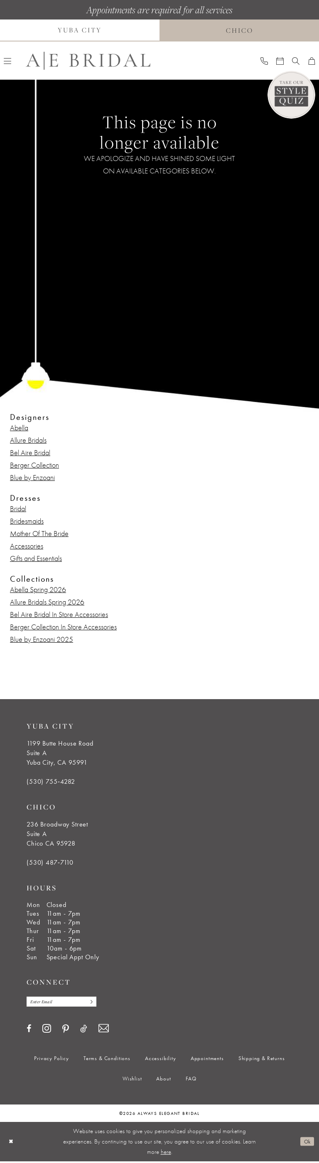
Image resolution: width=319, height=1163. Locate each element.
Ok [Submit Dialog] (306, 1143)
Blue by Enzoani (32, 477)
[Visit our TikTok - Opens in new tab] (83, 1030)
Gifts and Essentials (36, 558)
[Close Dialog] (12, 1143)
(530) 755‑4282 (51, 781)
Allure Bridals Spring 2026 (47, 602)
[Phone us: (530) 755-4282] (264, 60)
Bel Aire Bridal (30, 452)
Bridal (18, 508)
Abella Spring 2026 (38, 589)
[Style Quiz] (291, 95)
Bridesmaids (27, 521)
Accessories (26, 546)
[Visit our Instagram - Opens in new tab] (46, 1030)
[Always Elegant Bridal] (88, 61)
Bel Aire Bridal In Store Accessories (59, 614)
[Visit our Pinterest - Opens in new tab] (65, 1030)
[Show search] (296, 60)
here (166, 1153)
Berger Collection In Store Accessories (63, 626)
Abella (19, 427)
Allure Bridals (28, 440)
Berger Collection (34, 465)
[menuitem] (264, 60)
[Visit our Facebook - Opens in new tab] (29, 1030)
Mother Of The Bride (39, 533)
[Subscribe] (101, 1003)
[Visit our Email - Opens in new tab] (103, 1030)
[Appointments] (280, 60)
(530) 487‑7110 (50, 862)
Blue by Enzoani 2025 (41, 639)
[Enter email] (68, 1003)
